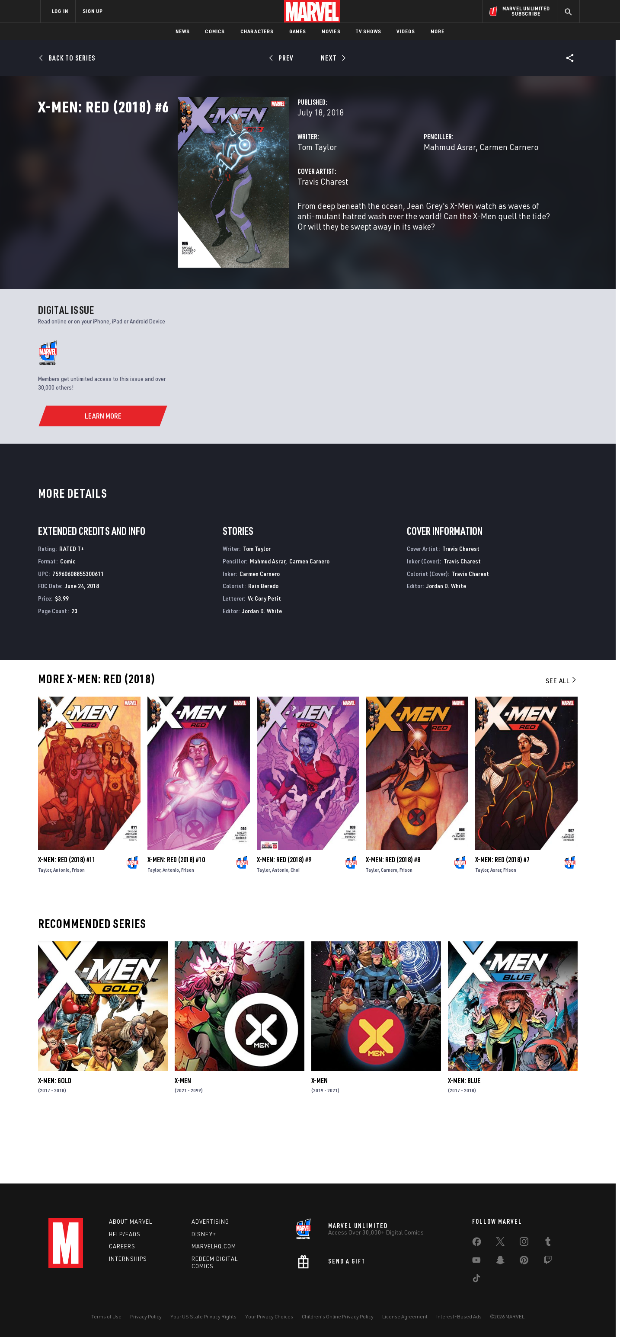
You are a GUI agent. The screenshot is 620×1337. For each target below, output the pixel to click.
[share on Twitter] (500, 1243)
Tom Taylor (219, 185)
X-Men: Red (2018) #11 (67, 921)
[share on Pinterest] (524, 1261)
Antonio (61, 931)
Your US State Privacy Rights (203, 1316)
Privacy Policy (146, 1316)
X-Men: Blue (464, 1142)
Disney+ (204, 1234)
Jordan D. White (262, 672)
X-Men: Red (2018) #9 (284, 921)
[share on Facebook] (476, 1243)
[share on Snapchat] (500, 1261)
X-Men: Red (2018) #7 (502, 921)
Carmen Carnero (460, 185)
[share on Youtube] (476, 1261)
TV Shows (368, 31)
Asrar (495, 931)
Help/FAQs (125, 1234)
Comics (214, 31)
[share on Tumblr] (547, 1243)
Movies (331, 31)
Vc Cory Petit (264, 660)
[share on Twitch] (547, 1261)
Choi (295, 931)
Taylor (44, 931)
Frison (78, 931)
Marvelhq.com (214, 1246)
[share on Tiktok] (476, 1280)
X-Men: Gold (54, 1142)
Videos (405, 31)
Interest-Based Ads (459, 1316)
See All (562, 742)
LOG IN (60, 11)
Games (297, 31)
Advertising (210, 1221)
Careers (122, 1246)
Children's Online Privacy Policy (338, 1316)
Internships (128, 1259)
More (438, 31)
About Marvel (130, 1221)
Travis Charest (225, 219)
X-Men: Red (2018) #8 (393, 921)
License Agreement (405, 1316)
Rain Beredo (263, 647)
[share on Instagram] (524, 1243)
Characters (257, 31)
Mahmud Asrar (401, 185)
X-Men (183, 1142)
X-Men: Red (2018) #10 (176, 921)
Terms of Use (106, 1316)
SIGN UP (92, 11)
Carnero (389, 931)
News (183, 31)
